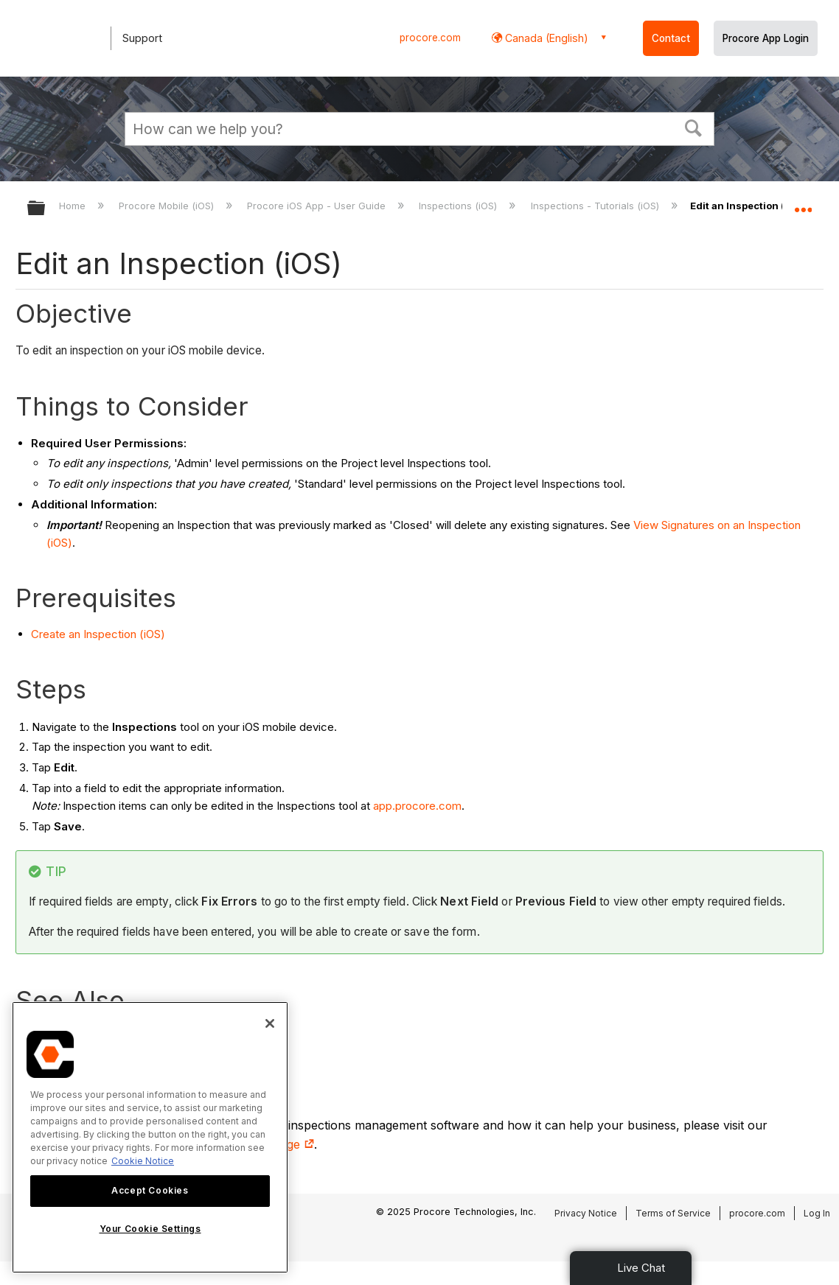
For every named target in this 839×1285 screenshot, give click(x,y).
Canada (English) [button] (545, 38)
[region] (150, 1137)
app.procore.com (417, 806)
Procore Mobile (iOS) (168, 205)
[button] (693, 126)
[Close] (270, 1023)
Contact (671, 38)
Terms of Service (673, 1213)
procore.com (430, 37)
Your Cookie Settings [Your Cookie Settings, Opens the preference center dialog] (150, 1228)
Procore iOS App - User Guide (318, 205)
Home (73, 205)
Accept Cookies (149, 1190)
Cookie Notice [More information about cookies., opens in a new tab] (142, 1160)
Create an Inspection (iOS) (98, 634)
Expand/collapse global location (803, 203)
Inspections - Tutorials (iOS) (596, 205)
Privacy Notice (585, 1213)
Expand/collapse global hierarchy (45, 209)
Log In (817, 1213)
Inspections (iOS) (459, 205)
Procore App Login (766, 38)
